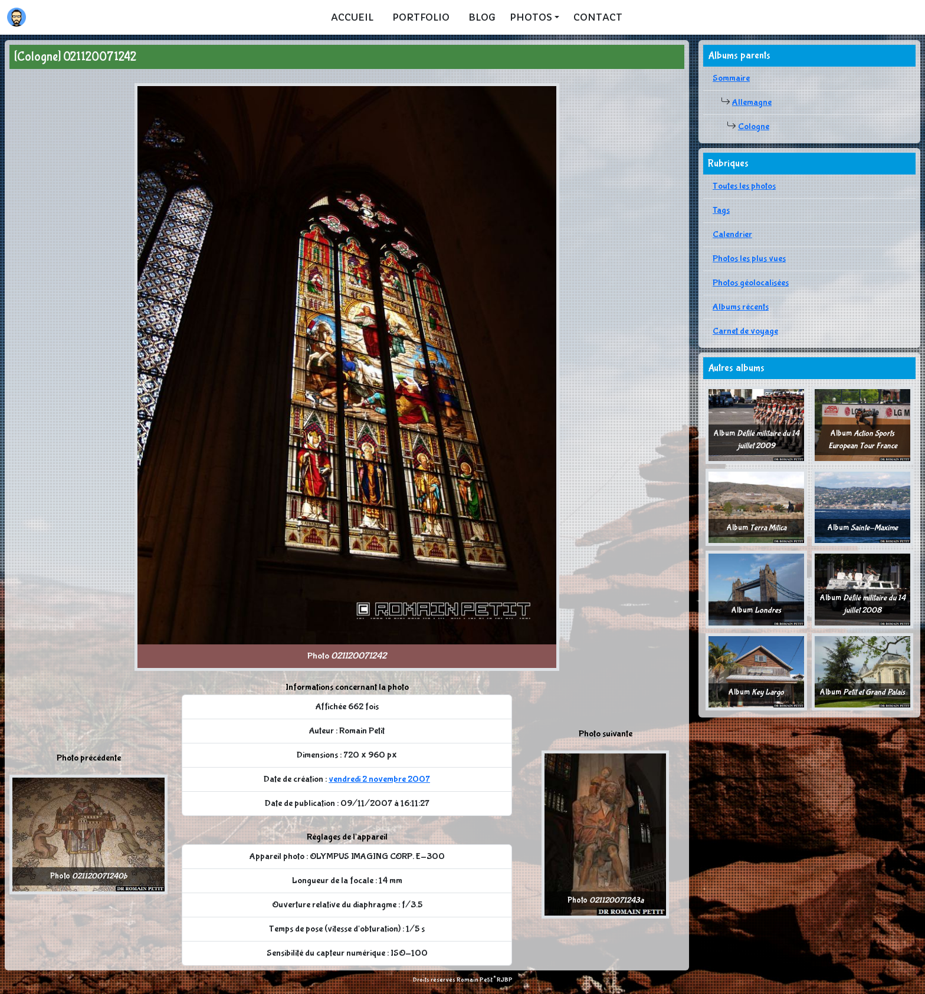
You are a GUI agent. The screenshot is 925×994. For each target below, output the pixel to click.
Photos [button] (531, 17)
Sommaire (731, 78)
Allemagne (752, 102)
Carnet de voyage (745, 331)
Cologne (753, 126)
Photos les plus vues (749, 258)
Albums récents (741, 306)
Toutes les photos (744, 186)
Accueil (352, 17)
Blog (482, 17)
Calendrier (732, 234)
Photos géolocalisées (751, 282)
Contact (597, 17)
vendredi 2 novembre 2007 (379, 779)
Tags (721, 210)
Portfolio (421, 17)
